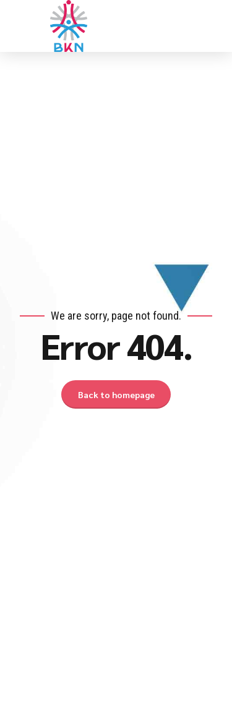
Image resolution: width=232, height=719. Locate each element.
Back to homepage (116, 394)
